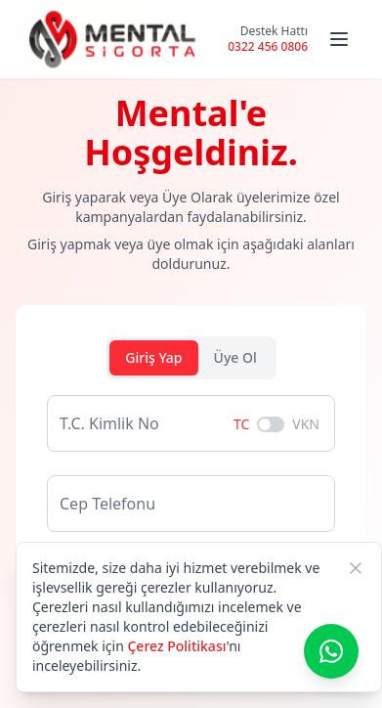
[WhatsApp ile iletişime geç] (331, 651)
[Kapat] (355, 568)
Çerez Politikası (176, 646)
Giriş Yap (153, 357)
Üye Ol (235, 357)
